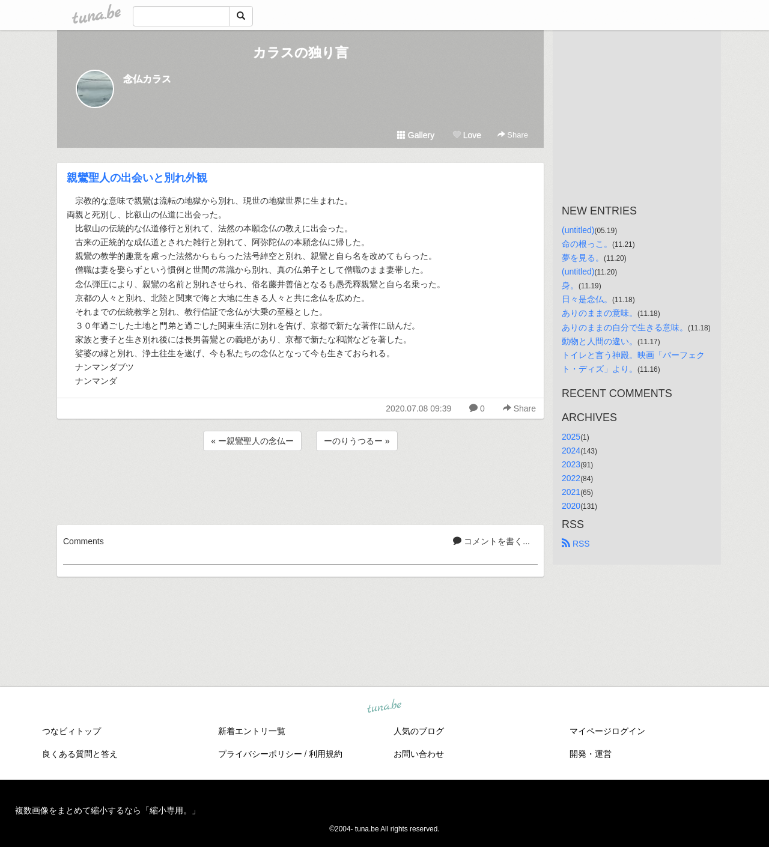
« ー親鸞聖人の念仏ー (252, 441)
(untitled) (578, 230)
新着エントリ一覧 (251, 731)
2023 (571, 464)
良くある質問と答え (80, 754)
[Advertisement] (300, 486)
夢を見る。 (583, 258)
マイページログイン (607, 731)
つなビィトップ (71, 731)
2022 (571, 478)
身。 (570, 285)
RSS (576, 543)
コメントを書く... (491, 541)
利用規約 (325, 754)
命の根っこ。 (587, 244)
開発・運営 (591, 754)
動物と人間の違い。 (599, 341)
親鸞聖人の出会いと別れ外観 (137, 178)
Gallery (415, 135)
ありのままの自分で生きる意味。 (625, 327)
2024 (571, 450)
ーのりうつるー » (357, 441)
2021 (571, 492)
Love (466, 135)
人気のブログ (419, 731)
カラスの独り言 (300, 52)
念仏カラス (147, 79)
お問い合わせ (419, 754)
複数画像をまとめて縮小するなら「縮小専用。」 (107, 810)
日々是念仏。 (587, 299)
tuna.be (384, 707)
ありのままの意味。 (599, 313)
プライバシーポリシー (260, 754)
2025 (571, 437)
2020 (571, 506)
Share (512, 134)
